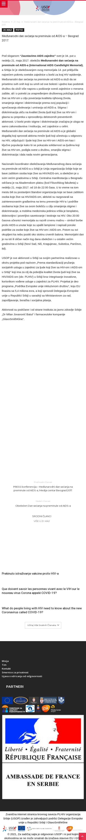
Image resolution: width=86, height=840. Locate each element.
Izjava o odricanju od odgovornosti (22, 676)
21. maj (17, 22)
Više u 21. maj (42, 521)
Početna (6, 22)
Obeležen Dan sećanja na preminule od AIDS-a (43, 503)
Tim (4, 664)
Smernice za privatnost (15, 672)
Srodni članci (41, 516)
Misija (5, 661)
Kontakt (6, 668)
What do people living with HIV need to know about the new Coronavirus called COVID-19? (42, 610)
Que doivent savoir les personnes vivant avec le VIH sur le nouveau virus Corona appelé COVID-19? (40, 591)
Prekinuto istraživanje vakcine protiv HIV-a (30, 573)
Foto (19, 30)
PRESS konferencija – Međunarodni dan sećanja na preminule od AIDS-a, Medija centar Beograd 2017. (43, 486)
